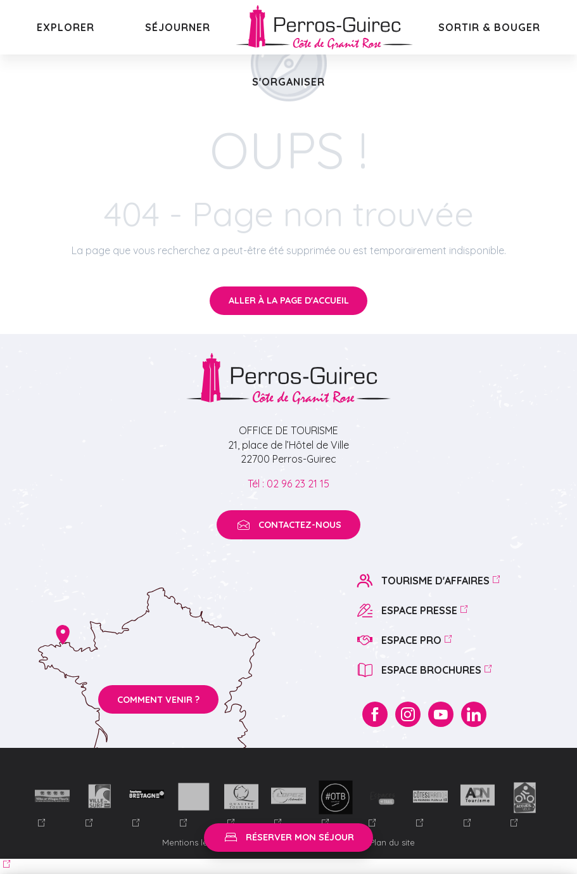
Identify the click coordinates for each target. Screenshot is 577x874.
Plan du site (392, 842)
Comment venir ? (158, 699)
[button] (65, 27)
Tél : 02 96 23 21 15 (288, 483)
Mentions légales (197, 842)
